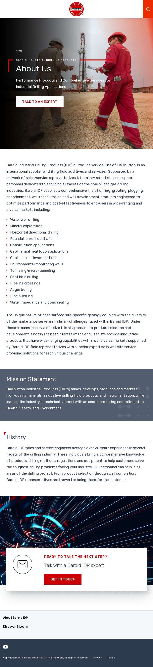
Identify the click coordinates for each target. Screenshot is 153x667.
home (19, 50)
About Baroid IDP (15, 617)
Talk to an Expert (39, 102)
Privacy (97, 657)
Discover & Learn (15, 626)
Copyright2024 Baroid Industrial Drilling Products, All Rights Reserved (45, 657)
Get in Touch (62, 579)
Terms (111, 657)
